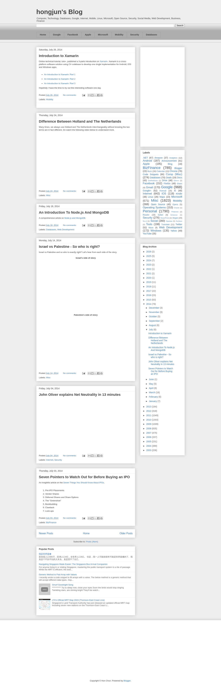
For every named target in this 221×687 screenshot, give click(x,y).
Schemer (174, 215)
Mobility (119, 34)
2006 (149, 437)
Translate (165, 224)
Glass (179, 183)
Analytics (173, 158)
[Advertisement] (162, 96)
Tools (149, 224)
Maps (162, 197)
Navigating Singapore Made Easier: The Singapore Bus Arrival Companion (73, 564)
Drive (164, 180)
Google (57, 34)
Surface (179, 221)
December (154, 308)
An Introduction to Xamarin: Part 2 (59, 79)
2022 (149, 269)
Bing (170, 164)
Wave (151, 228)
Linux (150, 197)
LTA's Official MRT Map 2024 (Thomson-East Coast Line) (78, 600)
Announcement (169, 160)
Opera (175, 204)
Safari (160, 215)
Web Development (65, 229)
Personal (150, 211)
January (153, 401)
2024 (149, 260)
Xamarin (103, 61)
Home (43, 34)
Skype (175, 218)
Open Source (158, 204)
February (153, 396)
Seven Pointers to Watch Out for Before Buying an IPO (84, 477)
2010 (149, 419)
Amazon (158, 157)
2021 (149, 273)
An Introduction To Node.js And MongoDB (74, 212)
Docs (179, 177)
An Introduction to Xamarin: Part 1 (59, 74)
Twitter (179, 224)
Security (134, 34)
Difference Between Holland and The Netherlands (80, 121)
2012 (149, 411)
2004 (149, 446)
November (154, 312)
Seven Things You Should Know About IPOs (83, 482)
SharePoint (164, 218)
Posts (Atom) (92, 541)
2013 (149, 406)
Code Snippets (150, 174)
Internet (49, 460)
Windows (155, 230)
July (151, 329)
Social (154, 220)
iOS (164, 193)
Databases (151, 34)
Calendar (161, 171)
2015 (149, 299)
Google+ (147, 190)
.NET (145, 157)
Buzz (149, 171)
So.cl (145, 221)
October (153, 316)
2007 (149, 433)
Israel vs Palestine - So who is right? (69, 247)
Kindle (179, 193)
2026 (149, 251)
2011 (149, 415)
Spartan (169, 221)
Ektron (176, 181)
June (151, 379)
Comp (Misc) (174, 174)
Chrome (174, 171)
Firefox (167, 183)
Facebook (72, 34)
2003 (149, 450)
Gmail (149, 187)
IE (175, 190)
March (152, 392)
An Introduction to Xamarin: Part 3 (59, 83)
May (151, 384)
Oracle (176, 208)
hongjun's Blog (59, 11)
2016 (149, 295)
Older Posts (126, 533)
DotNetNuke (153, 181)
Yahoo (173, 230)
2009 (149, 424)
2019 (149, 282)
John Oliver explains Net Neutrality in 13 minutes (80, 395)
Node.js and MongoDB (74, 218)
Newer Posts (46, 533)
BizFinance (51, 522)
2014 (149, 304)
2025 (149, 256)
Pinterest (174, 212)
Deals (169, 177)
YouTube (147, 233)
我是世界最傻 (45, 554)
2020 (149, 278)
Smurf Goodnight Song (62, 585)
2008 (149, 428)
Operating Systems (154, 207)
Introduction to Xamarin (59, 56)
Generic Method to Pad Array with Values (58, 574)
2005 (149, 441)
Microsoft (103, 34)
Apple (88, 34)
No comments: (70, 95)
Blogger (178, 168)
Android (147, 160)
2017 (149, 291)
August (152, 325)
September (154, 321)
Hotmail (162, 191)
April (151, 388)
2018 (149, 286)
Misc (48, 195)
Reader (146, 215)
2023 (149, 264)
